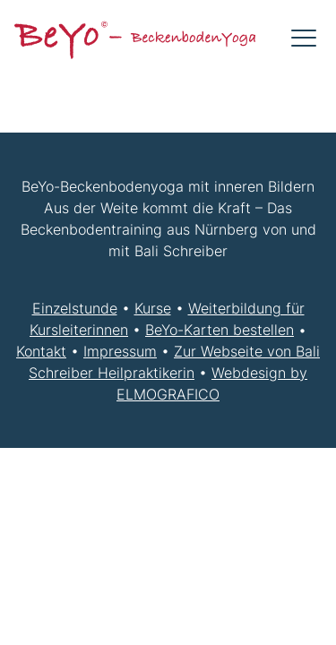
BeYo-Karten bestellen (219, 330)
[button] (304, 38)
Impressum (120, 351)
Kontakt (41, 351)
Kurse (152, 308)
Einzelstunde (74, 308)
